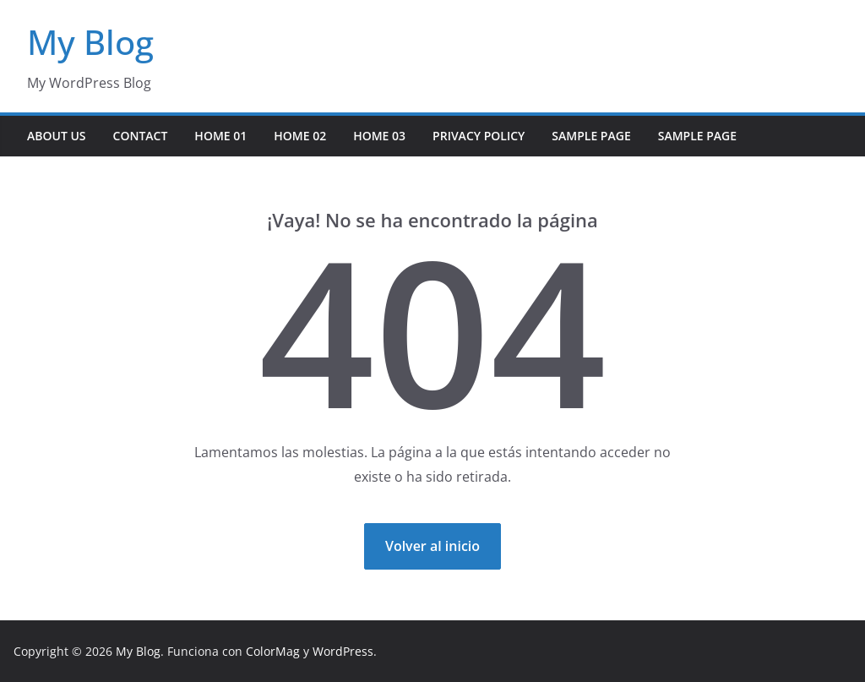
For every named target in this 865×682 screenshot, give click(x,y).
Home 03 (379, 136)
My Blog (90, 42)
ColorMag (273, 651)
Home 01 (220, 136)
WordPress (343, 651)
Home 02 (300, 136)
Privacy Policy (478, 136)
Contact (140, 136)
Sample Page (591, 136)
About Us (56, 136)
